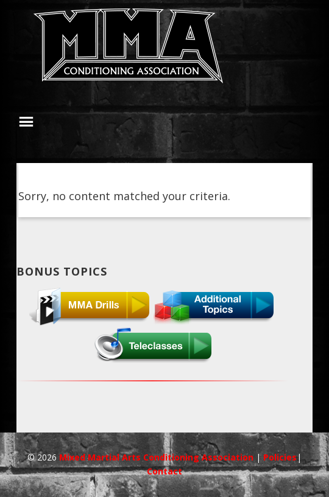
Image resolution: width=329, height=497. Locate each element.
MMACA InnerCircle (164, 50)
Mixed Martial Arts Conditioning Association (157, 457)
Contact (164, 471)
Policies (280, 457)
